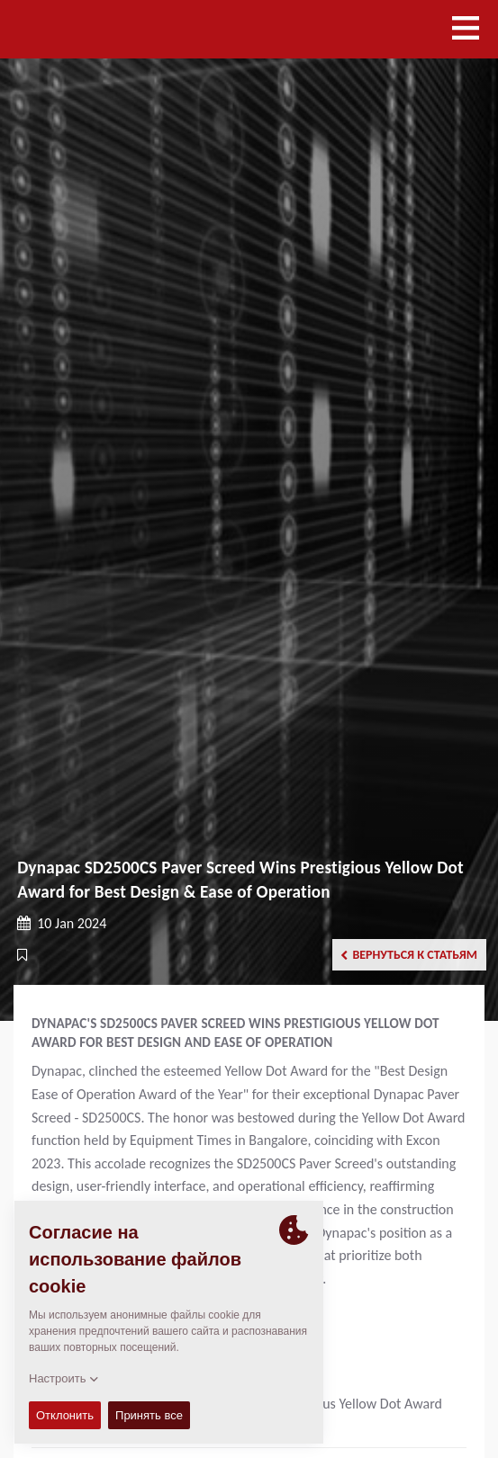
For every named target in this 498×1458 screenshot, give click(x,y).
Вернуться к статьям (408, 954)
